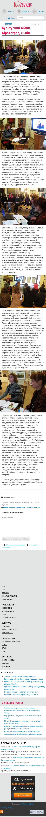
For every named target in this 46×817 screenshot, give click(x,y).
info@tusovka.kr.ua (27, 804)
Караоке (4, 614)
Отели (4, 648)
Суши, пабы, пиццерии (9, 596)
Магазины (5, 663)
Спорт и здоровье (8, 660)
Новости (25, 11)
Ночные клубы (7, 608)
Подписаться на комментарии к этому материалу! (21, 507)
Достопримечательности (11, 642)
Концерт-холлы (7, 633)
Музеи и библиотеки (9, 630)
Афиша (10, 11)
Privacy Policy (6, 808)
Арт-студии (6, 666)
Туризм (4, 645)
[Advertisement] (23, 567)
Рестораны (5, 593)
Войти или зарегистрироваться (15, 545)
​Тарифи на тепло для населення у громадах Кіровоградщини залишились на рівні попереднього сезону (21, 710)
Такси (4, 651)
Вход (13, 18)
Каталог (41, 11)
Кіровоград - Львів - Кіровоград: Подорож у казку (23, 679)
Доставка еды (7, 599)
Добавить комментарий (16, 539)
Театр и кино (6, 626)
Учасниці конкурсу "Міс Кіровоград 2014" (20, 676)
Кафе (3, 590)
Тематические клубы (9, 618)
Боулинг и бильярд (8, 611)
